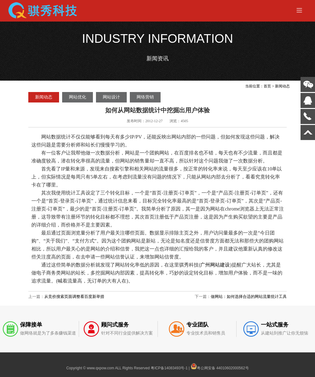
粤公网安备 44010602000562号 (220, 366)
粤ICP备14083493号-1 (169, 368)
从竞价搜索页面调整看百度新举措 (74, 296)
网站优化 (77, 97)
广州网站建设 (215, 264)
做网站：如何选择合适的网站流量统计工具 (249, 296)
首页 (267, 86)
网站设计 (111, 97)
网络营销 (145, 97)
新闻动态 (282, 86)
